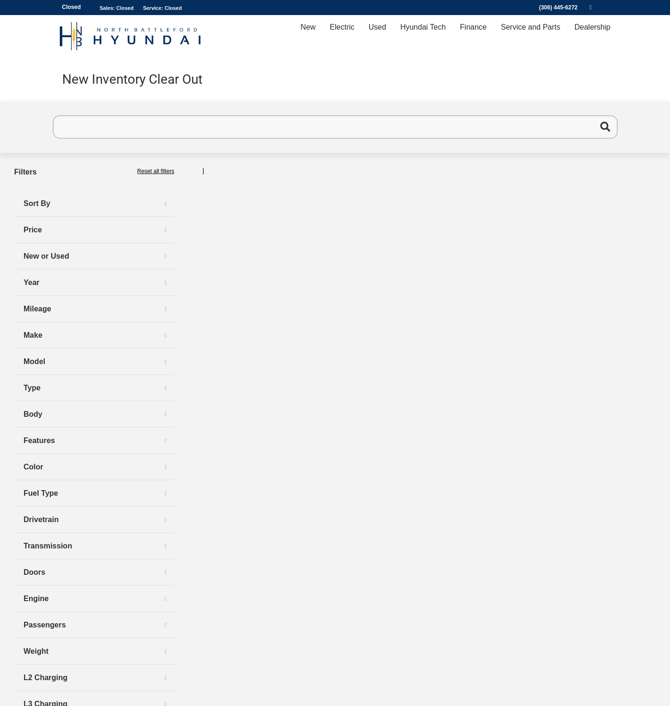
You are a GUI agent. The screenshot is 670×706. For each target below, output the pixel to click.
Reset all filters (155, 171)
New (307, 36)
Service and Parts (530, 36)
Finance (473, 36)
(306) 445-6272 (558, 7)
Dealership (592, 36)
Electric (342, 36)
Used (377, 36)
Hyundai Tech (423, 36)
